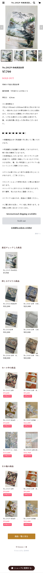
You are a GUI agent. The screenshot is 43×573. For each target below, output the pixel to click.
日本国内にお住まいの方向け (21, 228)
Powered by (21, 551)
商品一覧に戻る (21, 536)
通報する (38, 233)
